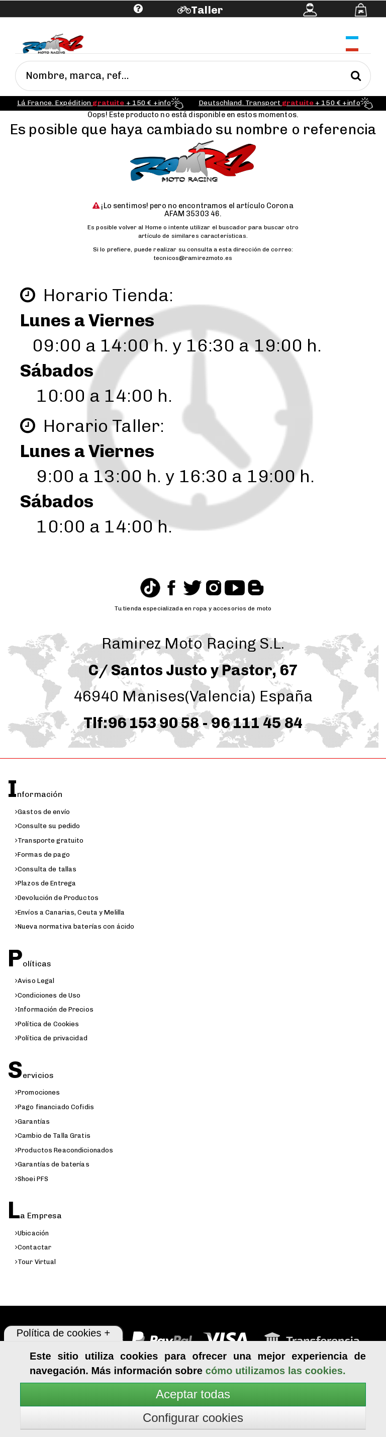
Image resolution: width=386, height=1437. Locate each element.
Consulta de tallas (45, 869)
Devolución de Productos (57, 898)
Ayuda (76, 24)
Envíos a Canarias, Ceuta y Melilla (70, 912)
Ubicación (32, 1233)
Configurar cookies (193, 1417)
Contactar (33, 1247)
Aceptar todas (193, 1394)
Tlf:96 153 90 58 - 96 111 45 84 (193, 723)
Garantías (32, 1121)
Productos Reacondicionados (64, 1150)
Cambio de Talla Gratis (52, 1135)
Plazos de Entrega (45, 883)
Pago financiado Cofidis (54, 1107)
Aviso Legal (34, 980)
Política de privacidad (51, 1038)
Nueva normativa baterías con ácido (74, 926)
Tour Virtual (35, 1262)
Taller (207, 10)
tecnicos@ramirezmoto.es (193, 257)
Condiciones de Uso (47, 995)
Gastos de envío (42, 812)
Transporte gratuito (49, 840)
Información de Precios (54, 1009)
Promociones (37, 1092)
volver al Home (140, 227)
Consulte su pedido (47, 826)
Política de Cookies (47, 1024)
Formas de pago (42, 854)
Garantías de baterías (52, 1164)
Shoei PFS (31, 1179)
